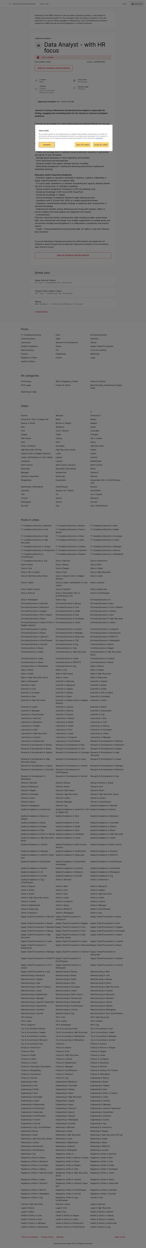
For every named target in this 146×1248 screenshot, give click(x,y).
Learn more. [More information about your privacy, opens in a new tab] (99, 138)
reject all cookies (82, 145)
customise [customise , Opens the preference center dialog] (47, 145)
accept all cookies (101, 145)
